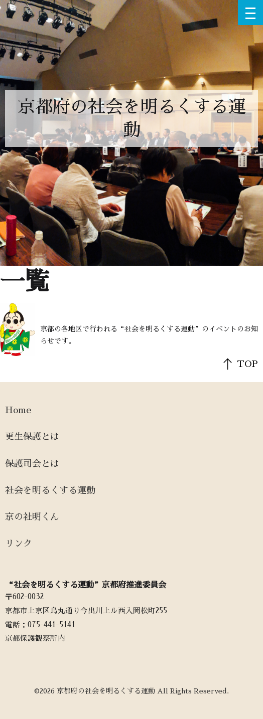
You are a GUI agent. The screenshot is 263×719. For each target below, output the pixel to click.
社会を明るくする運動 (50, 490)
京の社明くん (32, 516)
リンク (18, 543)
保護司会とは (32, 463)
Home (18, 410)
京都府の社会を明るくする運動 (132, 118)
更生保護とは (32, 436)
